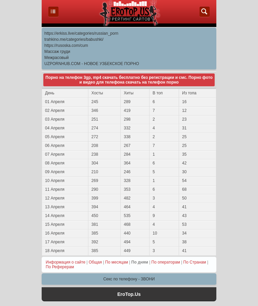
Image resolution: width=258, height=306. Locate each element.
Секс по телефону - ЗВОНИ (129, 279)
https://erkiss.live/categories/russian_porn (81, 33)
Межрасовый (56, 57)
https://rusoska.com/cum (66, 45)
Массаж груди (57, 51)
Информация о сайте (65, 262)
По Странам (194, 262)
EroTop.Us (129, 294)
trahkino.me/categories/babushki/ (73, 39)
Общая (95, 262)
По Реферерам (60, 267)
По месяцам (116, 262)
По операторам (166, 262)
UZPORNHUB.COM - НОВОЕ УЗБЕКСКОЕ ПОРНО (91, 63)
